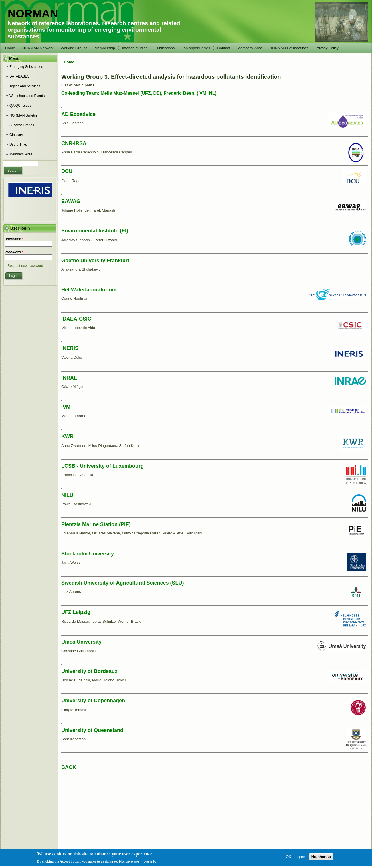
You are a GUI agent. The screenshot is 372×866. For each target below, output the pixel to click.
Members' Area (249, 48)
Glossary (16, 135)
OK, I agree (295, 857)
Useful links (18, 145)
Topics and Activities (24, 86)
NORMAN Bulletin (23, 115)
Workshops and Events (27, 96)
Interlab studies (134, 48)
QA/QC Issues (20, 106)
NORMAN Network (38, 48)
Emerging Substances (26, 67)
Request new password (25, 266)
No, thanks (321, 857)
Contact (223, 48)
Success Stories (21, 125)
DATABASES (19, 76)
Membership (104, 48)
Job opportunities (196, 48)
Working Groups (74, 48)
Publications (165, 48)
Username (14, 239)
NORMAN (33, 13)
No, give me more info (137, 861)
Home (10, 48)
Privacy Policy (327, 48)
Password (14, 252)
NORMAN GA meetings (288, 48)
